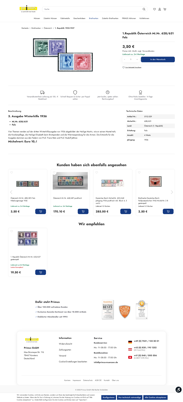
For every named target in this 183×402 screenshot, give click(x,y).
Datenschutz (88, 380)
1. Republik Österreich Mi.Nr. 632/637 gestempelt (25, 258)
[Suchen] (144, 9)
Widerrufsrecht (65, 343)
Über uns (115, 380)
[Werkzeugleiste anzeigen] (179, 390)
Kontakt (107, 380)
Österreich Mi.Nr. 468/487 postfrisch (67, 198)
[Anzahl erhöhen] (137, 59)
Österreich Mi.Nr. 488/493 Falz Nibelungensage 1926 (23, 199)
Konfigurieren (108, 397)
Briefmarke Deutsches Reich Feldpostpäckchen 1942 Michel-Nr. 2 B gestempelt (153, 201)
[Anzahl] (130, 59)
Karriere (67, 380)
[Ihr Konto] (159, 9)
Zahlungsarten (65, 349)
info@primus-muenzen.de (106, 362)
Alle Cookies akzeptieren (155, 397)
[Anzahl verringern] (124, 59)
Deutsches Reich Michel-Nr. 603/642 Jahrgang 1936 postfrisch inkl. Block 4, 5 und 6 (111, 201)
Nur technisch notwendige (129, 397)
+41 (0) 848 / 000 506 (145, 355)
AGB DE (98, 380)
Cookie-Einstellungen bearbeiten (73, 361)
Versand (62, 355)
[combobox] (91, 9)
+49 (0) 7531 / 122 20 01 (146, 341)
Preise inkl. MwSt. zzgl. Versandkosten (138, 51)
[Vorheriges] (11, 193)
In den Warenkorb (157, 59)
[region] (64, 56)
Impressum (77, 380)
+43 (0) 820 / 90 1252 (145, 347)
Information (65, 338)
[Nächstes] (172, 193)
